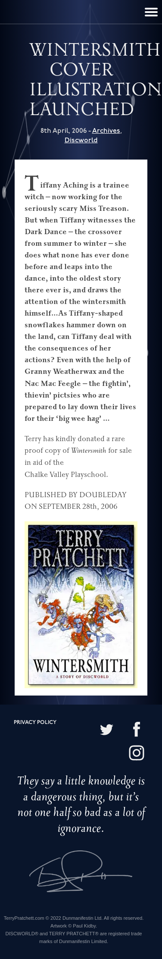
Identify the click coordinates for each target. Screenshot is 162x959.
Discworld (81, 140)
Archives (106, 131)
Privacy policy (35, 722)
